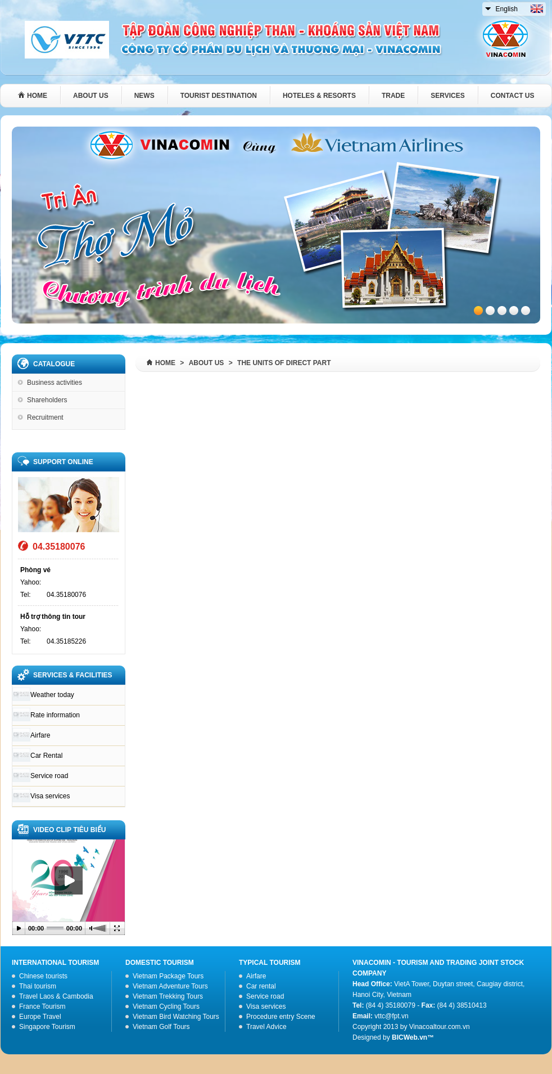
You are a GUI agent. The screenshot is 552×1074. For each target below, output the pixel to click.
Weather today (52, 695)
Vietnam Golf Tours (161, 1027)
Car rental (261, 986)
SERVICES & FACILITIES (72, 675)
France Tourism (42, 1006)
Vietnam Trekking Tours (168, 996)
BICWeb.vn (409, 1037)
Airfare (40, 735)
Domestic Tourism (159, 963)
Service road (49, 776)
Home (165, 363)
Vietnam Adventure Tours (170, 986)
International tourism (55, 963)
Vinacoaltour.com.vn (439, 1027)
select (488, 6)
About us (206, 363)
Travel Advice (266, 1027)
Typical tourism (270, 963)
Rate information (55, 715)
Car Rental (46, 756)
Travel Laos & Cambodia (56, 996)
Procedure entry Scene (280, 1017)
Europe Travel (40, 1017)
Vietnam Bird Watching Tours (176, 1017)
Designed (366, 1037)
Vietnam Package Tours (168, 976)
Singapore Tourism (47, 1027)
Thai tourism (37, 986)
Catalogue (54, 364)
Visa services (50, 796)
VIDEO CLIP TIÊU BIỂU (69, 830)
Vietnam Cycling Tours (166, 1006)
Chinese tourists (43, 976)
